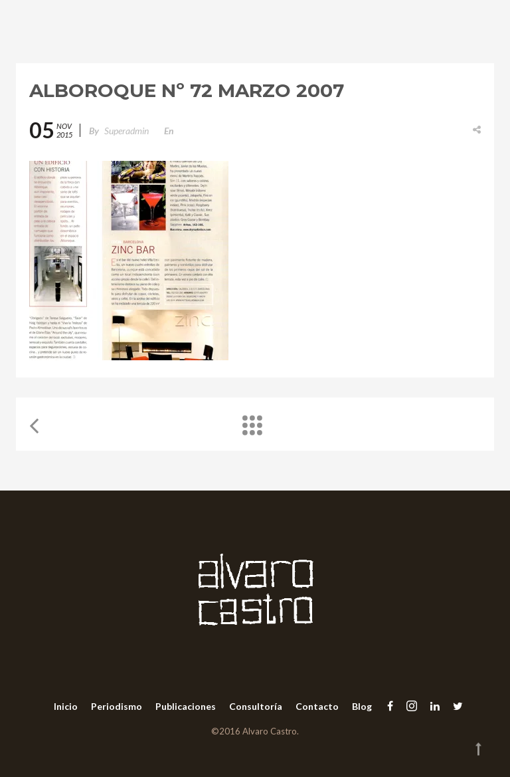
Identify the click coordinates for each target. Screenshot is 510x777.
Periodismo (116, 706)
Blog (362, 706)
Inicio (66, 706)
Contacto (317, 706)
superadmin (126, 130)
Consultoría (255, 706)
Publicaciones (185, 706)
